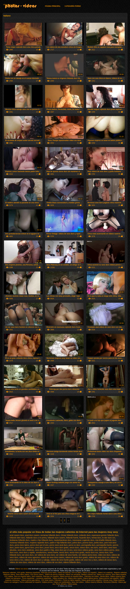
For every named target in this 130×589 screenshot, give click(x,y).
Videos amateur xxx (60, 578)
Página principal (52, 6)
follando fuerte (72, 538)
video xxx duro (104, 555)
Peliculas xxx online (91, 576)
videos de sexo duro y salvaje (37, 560)
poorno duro (88, 543)
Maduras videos (9, 574)
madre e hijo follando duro (42, 540)
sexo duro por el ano (64, 550)
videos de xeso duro (18, 562)
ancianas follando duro (50, 535)
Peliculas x (58, 580)
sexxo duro (103, 552)
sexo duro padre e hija (44, 550)
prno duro (39, 547)
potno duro (19, 547)
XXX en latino (76, 573)
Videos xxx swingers (11, 582)
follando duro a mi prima (36, 538)
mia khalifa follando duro (105, 540)
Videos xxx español (89, 573)
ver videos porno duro (87, 555)
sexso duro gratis (77, 552)
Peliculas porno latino (49, 573)
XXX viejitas (8, 576)
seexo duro (84, 547)
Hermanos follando (110, 582)
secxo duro (74, 547)
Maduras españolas (33, 573)
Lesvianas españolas (44, 578)
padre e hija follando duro (60, 543)
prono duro (49, 547)
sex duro (94, 547)
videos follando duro (71, 562)
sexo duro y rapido (27, 552)
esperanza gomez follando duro (105, 535)
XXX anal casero (47, 580)
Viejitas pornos (47, 582)
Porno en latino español (71, 580)
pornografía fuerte (104, 545)
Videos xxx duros (9, 5)
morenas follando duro (19, 543)
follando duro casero (56, 538)
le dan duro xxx (108, 538)
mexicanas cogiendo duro (83, 540)
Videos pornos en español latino (71, 576)
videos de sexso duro (107, 560)
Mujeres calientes (120, 573)
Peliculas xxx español (51, 576)
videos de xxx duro (54, 562)
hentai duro (96, 538)
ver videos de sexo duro (45, 555)
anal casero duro (17, 535)
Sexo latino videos (22, 574)
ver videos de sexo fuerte (66, 555)
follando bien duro (17, 538)
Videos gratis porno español (91, 580)
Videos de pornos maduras (54, 574)
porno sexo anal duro (59, 545)
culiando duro (84, 535)
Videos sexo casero (75, 578)
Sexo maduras (36, 576)
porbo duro (98, 543)
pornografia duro (88, 545)
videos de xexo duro (36, 562)
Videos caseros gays (117, 576)
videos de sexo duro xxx (99, 557)
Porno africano (61, 584)
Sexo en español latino (22, 576)
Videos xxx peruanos (13, 578)
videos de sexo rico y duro (86, 560)
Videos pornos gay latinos (30, 580)
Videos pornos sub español (109, 578)
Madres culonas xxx (88, 574)
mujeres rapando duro (39, 543)
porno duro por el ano (39, 545)
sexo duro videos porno (104, 550)
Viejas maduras (119, 580)
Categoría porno (73, 6)
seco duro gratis (62, 547)
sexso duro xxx (91, 552)
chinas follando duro (69, 535)
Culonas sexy (107, 580)
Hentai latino (104, 576)
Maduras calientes (9, 573)
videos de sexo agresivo (29, 557)
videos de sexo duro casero (52, 557)
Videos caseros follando (93, 582)
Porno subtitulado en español (30, 582)
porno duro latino (22, 545)
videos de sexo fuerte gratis (62, 560)
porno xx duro (74, 545)
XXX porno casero (37, 574)
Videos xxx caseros (104, 574)
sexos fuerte (53, 552)
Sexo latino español (119, 574)
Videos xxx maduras (105, 573)
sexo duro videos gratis (83, 550)
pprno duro (29, 547)
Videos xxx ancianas (72, 574)
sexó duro (103, 547)
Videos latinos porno (90, 578)
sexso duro (63, 552)
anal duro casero (32, 535)
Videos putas (72, 584)
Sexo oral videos (78, 582)
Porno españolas (28, 578)
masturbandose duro (62, 540)
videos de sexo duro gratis (76, 557)
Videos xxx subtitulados (62, 582)
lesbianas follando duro (19, 540)
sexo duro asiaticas (26, 550)
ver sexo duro (28, 555)
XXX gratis (21, 573)
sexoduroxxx (41, 552)
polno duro (76, 543)
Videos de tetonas (64, 573)
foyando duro (84, 538)
